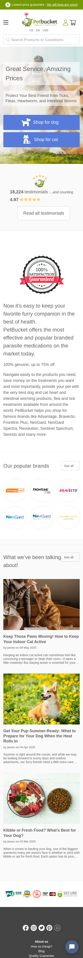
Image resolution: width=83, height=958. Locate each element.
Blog (41, 951)
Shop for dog (40, 122)
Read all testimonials (43, 213)
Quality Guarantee (41, 956)
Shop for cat (40, 139)
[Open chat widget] (72, 947)
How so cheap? (41, 946)
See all (68, 466)
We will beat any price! (62, 4)
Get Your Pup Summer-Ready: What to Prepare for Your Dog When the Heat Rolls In (39, 736)
